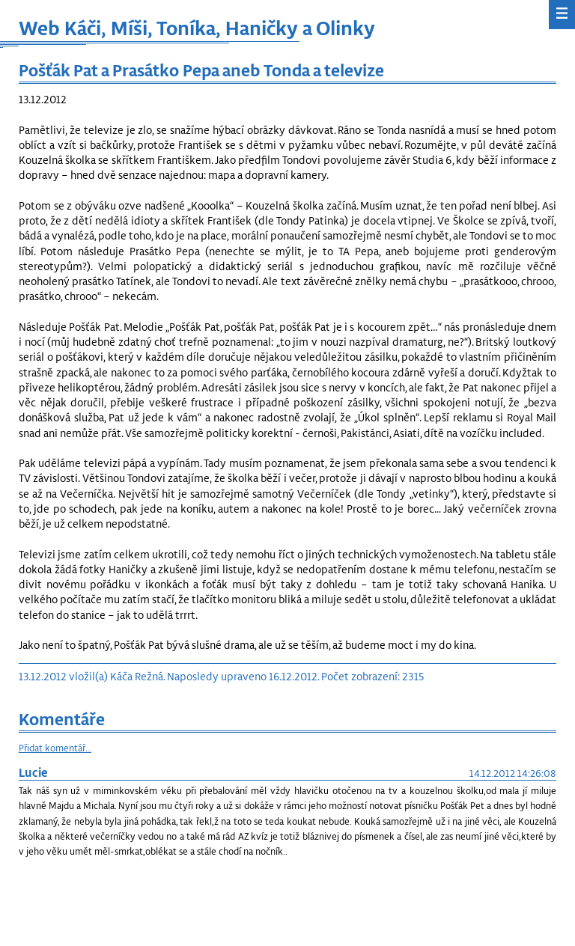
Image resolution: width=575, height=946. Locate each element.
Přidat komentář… (55, 747)
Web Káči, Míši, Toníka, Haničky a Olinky (197, 27)
